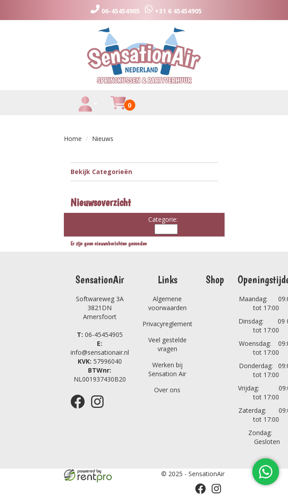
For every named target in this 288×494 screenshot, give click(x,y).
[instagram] (100, 410)
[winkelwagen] (118, 108)
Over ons (167, 390)
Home (73, 138)
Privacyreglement (167, 324)
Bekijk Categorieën (144, 171)
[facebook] (80, 410)
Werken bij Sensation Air (167, 369)
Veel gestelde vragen (167, 344)
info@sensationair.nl (100, 348)
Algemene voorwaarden (167, 303)
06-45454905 (100, 334)
